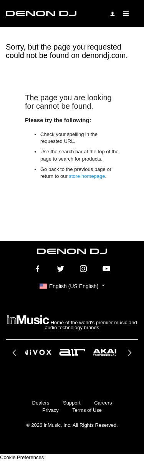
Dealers (41, 403)
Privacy (50, 410)
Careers (103, 403)
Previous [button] (15, 355)
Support (72, 403)
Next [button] (128, 355)
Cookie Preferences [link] (22, 457)
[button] (72, 286)
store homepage (87, 176)
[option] (72, 352)
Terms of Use (87, 410)
